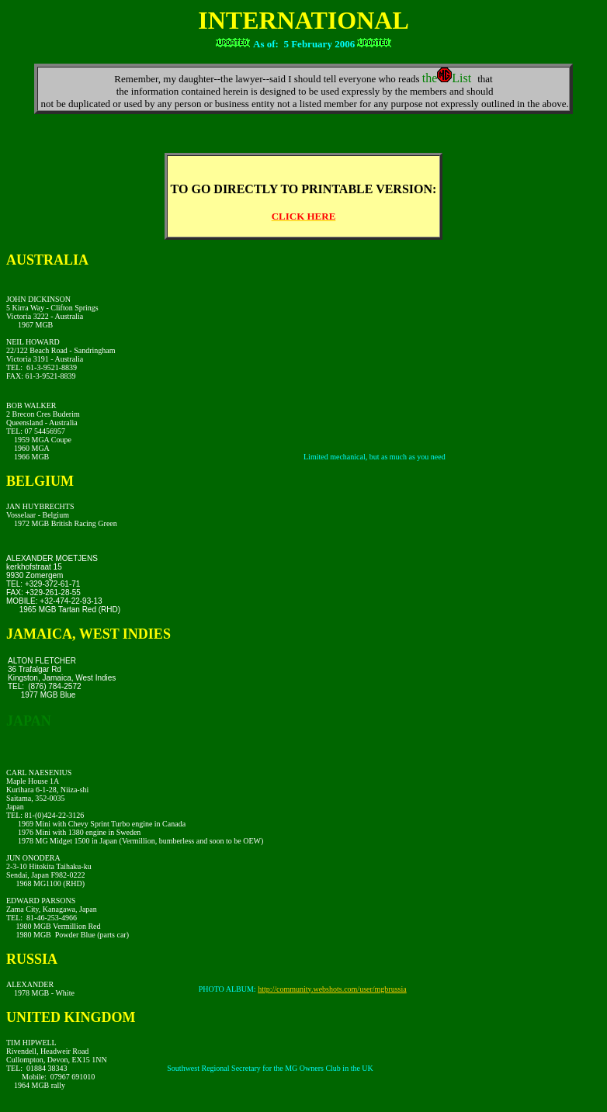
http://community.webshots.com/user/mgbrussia (332, 989)
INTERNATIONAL (303, 20)
